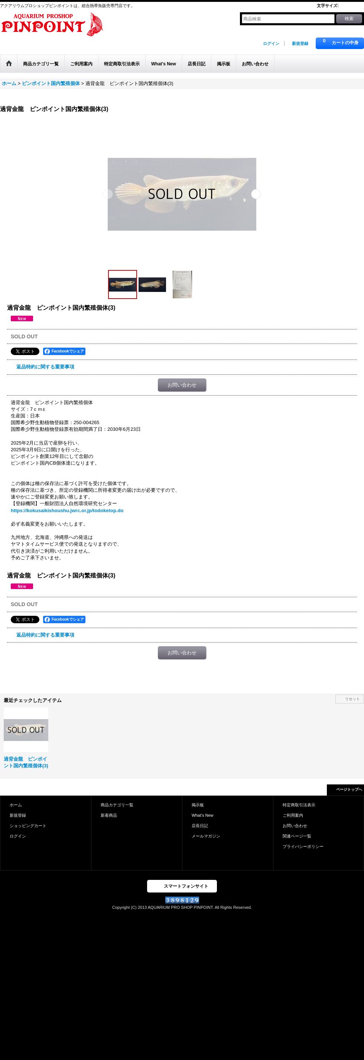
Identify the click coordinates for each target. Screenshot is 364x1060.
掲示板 (198, 805)
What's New (203, 815)
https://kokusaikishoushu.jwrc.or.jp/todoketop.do (67, 510)
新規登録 (300, 43)
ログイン (271, 43)
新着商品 (109, 815)
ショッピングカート (28, 825)
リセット (352, 699)
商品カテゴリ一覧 (117, 805)
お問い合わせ (182, 385)
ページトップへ (349, 789)
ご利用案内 (293, 815)
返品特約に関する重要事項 (45, 367)
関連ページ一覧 (297, 836)
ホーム (16, 805)
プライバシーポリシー (303, 846)
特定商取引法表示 (299, 805)
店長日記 (200, 825)
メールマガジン (206, 836)
